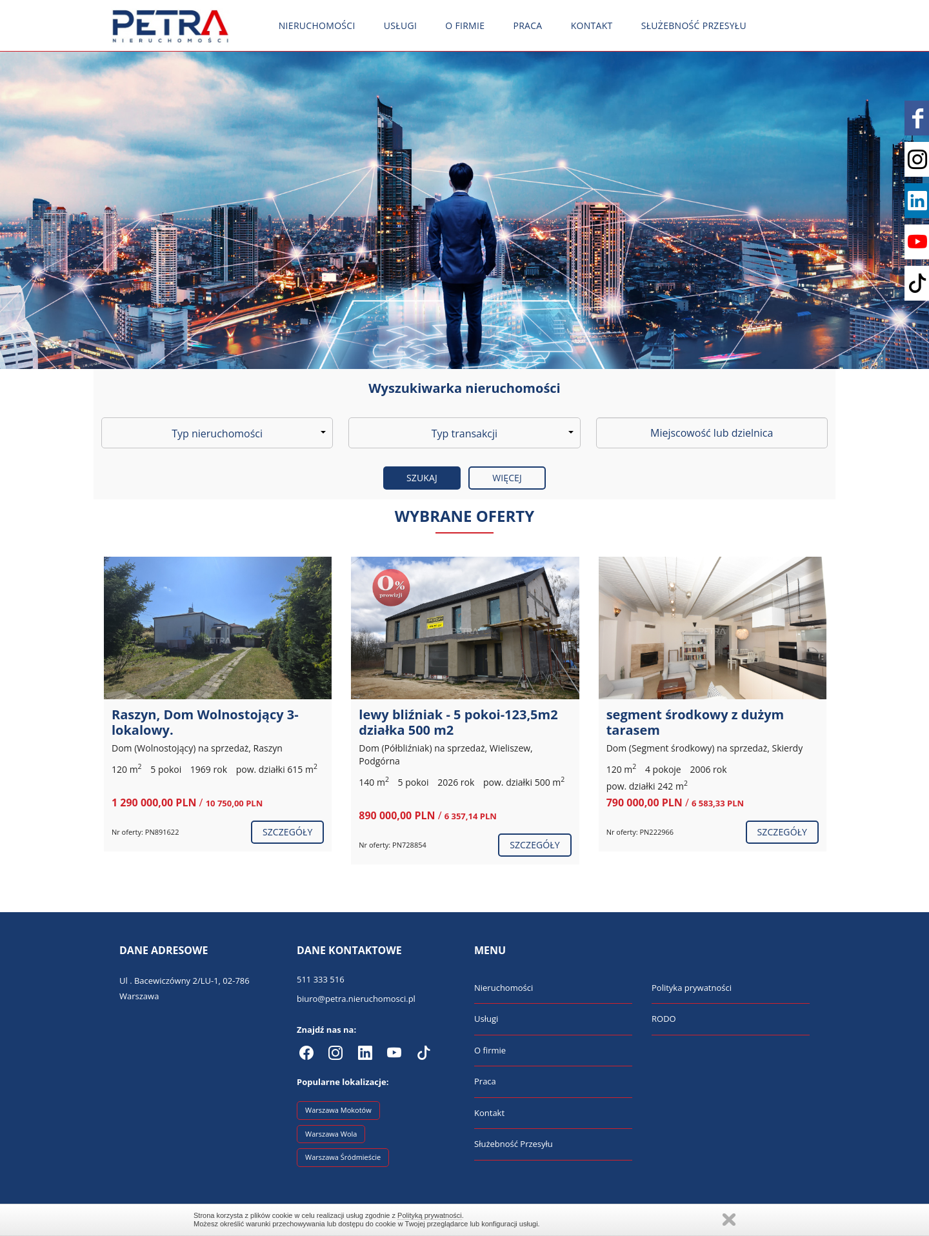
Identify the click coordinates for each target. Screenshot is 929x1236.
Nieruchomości (317, 25)
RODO (664, 1018)
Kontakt (592, 25)
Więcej (507, 478)
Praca (527, 25)
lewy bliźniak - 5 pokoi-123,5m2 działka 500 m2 (458, 722)
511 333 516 (321, 979)
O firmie (464, 25)
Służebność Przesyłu (693, 25)
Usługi (400, 25)
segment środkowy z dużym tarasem (695, 722)
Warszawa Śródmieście (343, 1157)
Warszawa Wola (331, 1134)
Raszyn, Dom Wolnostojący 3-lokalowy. (205, 722)
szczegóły (287, 832)
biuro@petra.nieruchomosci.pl (356, 998)
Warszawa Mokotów (338, 1110)
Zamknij (729, 1219)
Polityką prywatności (429, 1215)
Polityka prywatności (692, 987)
